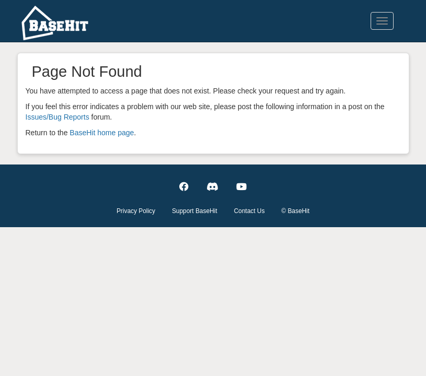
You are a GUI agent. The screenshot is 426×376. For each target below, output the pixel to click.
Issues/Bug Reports (57, 117)
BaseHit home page (102, 132)
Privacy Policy (136, 211)
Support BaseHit (194, 211)
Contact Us (249, 211)
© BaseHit (295, 211)
